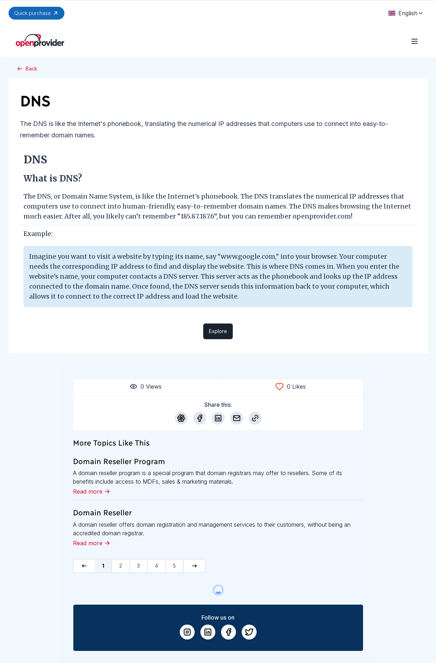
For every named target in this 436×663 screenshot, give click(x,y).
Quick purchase (36, 13)
